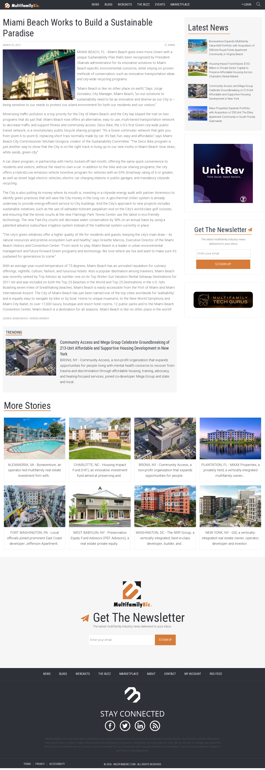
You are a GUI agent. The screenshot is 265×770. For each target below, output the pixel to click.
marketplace (180, 4)
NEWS (47, 676)
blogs (108, 4)
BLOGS (63, 676)
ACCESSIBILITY (57, 766)
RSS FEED (216, 676)
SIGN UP (165, 641)
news (95, 4)
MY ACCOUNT (192, 676)
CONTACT (170, 676)
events (160, 4)
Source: (26, 318)
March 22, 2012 (11, 45)
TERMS (27, 766)
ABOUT (151, 676)
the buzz (143, 4)
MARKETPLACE (129, 676)
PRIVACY (40, 766)
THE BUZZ (104, 676)
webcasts (125, 4)
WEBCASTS (83, 676)
